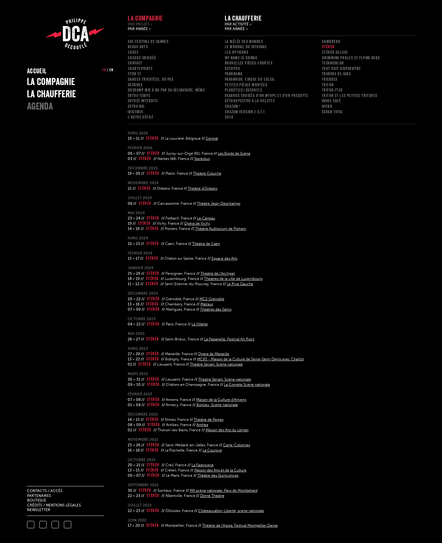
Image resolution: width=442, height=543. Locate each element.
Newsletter (38, 510)
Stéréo (328, 47)
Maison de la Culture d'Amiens (221, 400)
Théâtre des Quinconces (217, 476)
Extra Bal (136, 106)
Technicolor (333, 63)
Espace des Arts (224, 259)
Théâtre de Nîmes (208, 420)
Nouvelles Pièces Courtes (249, 63)
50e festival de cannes (148, 41)
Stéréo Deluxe (335, 52)
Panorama (233, 74)
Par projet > (140, 24)
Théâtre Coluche (207, 174)
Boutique (36, 500)
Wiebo (327, 106)
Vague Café (331, 101)
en (111, 70)
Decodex (135, 85)
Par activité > (238, 24)
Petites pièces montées (246, 85)
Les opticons (236, 52)
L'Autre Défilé (140, 117)
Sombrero (331, 41)
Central (212, 139)
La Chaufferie (51, 94)
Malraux (206, 304)
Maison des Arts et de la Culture (220, 470)
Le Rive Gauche (240, 284)
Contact (135, 63)
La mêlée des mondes (244, 41)
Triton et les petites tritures (350, 95)
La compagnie (51, 82)
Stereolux (202, 159)
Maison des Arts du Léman (227, 430)
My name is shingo (241, 58)
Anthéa (202, 425)
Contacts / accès (45, 491)
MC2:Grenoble (212, 299)
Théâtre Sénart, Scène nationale (216, 365)
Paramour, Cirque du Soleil (250, 79)
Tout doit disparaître (341, 68)
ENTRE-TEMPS (139, 95)
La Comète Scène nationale (247, 385)
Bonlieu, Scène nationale (217, 405)
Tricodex (329, 79)
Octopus (232, 68)
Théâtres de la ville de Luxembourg (233, 279)
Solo (229, 117)
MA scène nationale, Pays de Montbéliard (224, 491)
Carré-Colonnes (236, 445)
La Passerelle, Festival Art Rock (229, 339)
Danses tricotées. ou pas (150, 79)
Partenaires (39, 496)
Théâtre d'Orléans (202, 189)
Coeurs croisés (142, 58)
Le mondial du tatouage (246, 47)
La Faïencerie (203, 465)
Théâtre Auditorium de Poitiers (220, 229)
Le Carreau (206, 218)
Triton (328, 85)
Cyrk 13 (134, 74)
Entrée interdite (143, 101)
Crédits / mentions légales (54, 505)
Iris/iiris (135, 112)
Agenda (40, 106)
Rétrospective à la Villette (250, 101)
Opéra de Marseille (213, 354)
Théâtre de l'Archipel (217, 274)
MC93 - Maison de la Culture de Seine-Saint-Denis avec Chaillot (250, 359)
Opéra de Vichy (197, 224)
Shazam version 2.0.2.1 (245, 112)
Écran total (332, 112)
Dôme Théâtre (212, 496)
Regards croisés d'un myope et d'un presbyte (266, 95)
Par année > (139, 29)
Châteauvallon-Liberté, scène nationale (231, 511)
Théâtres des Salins (215, 310)
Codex (133, 52)
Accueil (37, 71)
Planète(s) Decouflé (243, 90)
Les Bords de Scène (234, 154)
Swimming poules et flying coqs (351, 58)
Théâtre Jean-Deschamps (218, 204)
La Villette (200, 324)
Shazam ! (232, 106)
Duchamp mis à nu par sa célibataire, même (166, 90)
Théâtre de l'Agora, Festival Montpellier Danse (240, 526)
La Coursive (212, 450)
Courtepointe (140, 68)
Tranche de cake (336, 74)
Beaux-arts (138, 47)
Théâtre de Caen (206, 244)
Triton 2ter (332, 90)
